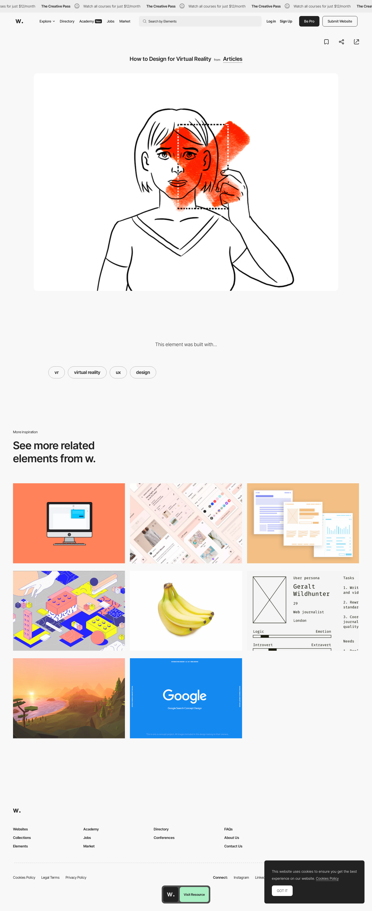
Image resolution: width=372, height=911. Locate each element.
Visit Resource (194, 894)
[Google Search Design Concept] (186, 698)
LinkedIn (261, 877)
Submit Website (340, 21)
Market (124, 21)
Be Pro (309, 21)
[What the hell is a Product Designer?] (186, 611)
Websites (20, 829)
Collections (22, 837)
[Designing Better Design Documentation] (303, 611)
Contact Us (233, 846)
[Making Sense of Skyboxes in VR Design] (69, 698)
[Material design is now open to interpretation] (186, 523)
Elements (20, 846)
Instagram (241, 877)
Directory (67, 21)
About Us (231, 837)
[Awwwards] (19, 21)
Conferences (164, 837)
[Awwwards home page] (170, 894)
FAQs (228, 829)
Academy (90, 21)
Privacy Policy (76, 877)
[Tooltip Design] (69, 523)
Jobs (110, 21)
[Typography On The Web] (303, 523)
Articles (232, 59)
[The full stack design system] (69, 611)
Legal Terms (50, 877)
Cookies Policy (24, 877)
